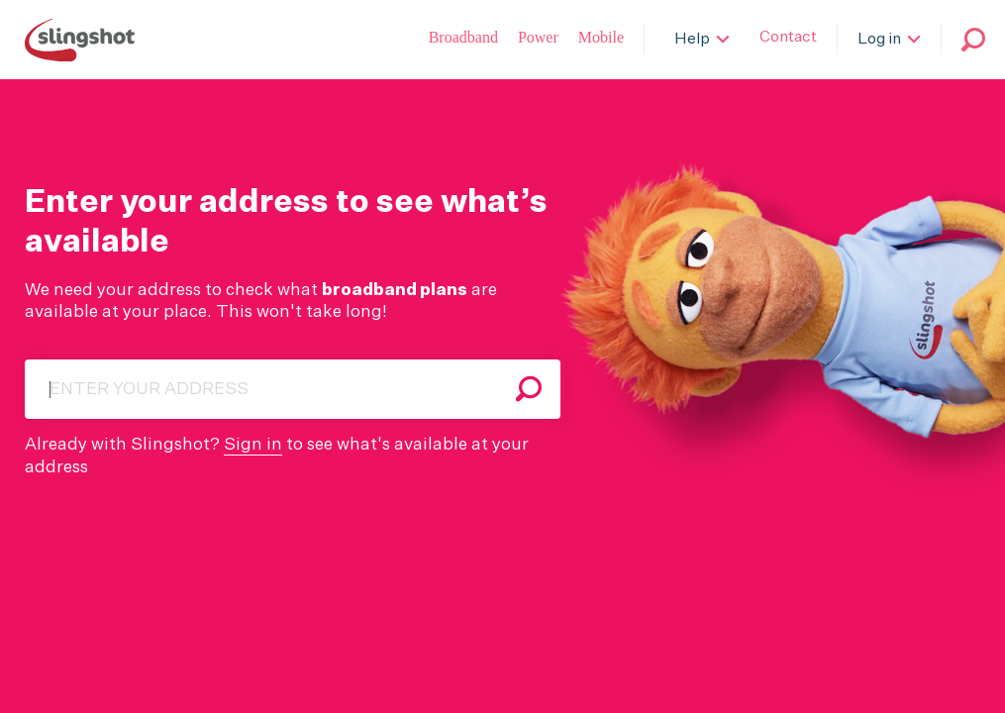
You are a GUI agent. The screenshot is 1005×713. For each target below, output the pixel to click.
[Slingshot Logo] (79, 39)
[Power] (538, 39)
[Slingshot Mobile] (601, 39)
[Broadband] (463, 39)
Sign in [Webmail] (253, 445)
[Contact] (788, 39)
